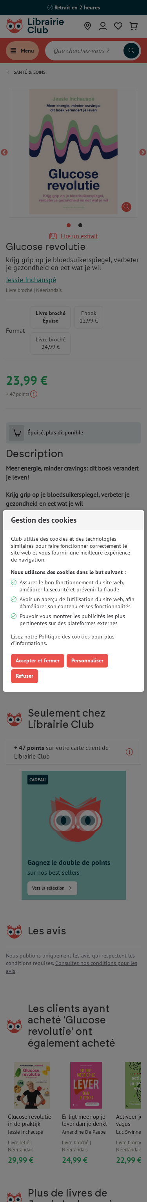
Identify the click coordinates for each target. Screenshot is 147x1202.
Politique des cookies (64, 636)
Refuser (24, 675)
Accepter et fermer (38, 660)
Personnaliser (87, 660)
